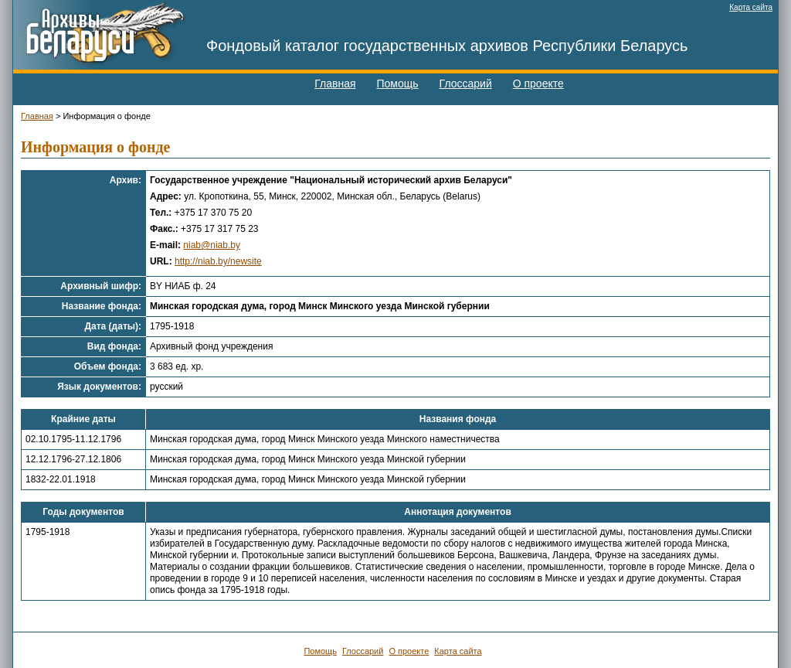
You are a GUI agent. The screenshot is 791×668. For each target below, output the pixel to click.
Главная (334, 83)
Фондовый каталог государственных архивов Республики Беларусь (447, 45)
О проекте (538, 83)
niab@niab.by (211, 245)
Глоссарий (466, 83)
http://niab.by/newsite (218, 261)
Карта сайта (750, 7)
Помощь (398, 83)
